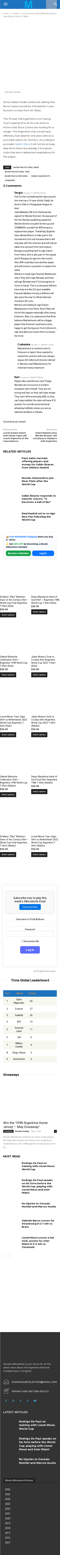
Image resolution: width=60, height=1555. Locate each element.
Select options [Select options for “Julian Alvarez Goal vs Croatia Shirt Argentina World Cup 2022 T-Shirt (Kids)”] (39, 675)
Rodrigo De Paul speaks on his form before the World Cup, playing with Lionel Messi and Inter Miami (37, 1186)
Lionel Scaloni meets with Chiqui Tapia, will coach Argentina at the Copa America (15, 437)
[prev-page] (5, 1256)
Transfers (10, 180)
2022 (7, 1508)
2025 (7, 1494)
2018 (7, 1528)
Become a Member (18, 553)
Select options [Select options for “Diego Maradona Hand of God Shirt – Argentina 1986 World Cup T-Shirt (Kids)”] (39, 612)
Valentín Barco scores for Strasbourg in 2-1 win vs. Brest (38, 1223)
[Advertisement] (30, 54)
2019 (7, 1523)
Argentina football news (26, 167)
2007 (7, 1542)
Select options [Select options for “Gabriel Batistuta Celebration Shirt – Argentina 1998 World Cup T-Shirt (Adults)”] (8, 795)
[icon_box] (26, 1391)
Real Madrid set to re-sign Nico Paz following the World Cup (38, 516)
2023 (7, 1504)
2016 (7, 1537)
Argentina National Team (17, 172)
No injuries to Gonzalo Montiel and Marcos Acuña (39, 1205)
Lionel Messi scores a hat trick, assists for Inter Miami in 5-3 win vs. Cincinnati (38, 1242)
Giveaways (8, 1131)
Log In (43, 553)
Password (30, 929)
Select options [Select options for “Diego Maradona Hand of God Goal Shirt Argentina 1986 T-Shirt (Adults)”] (39, 792)
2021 (7, 1513)
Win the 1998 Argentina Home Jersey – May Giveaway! (25, 1125)
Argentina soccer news (16, 176)
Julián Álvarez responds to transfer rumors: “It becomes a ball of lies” (39, 499)
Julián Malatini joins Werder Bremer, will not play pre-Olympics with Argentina (45, 437)
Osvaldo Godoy (22, 1131)
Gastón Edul (22, 144)
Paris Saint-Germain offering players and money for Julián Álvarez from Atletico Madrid (38, 463)
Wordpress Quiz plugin (46, 971)
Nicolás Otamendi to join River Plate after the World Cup (38, 481)
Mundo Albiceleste (40, 176)
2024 (7, 1499)
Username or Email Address (30, 919)
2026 (7, 1489)
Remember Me (30, 941)
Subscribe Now (30, 907)
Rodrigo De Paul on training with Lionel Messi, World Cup (38, 1166)
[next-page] (10, 1256)
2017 (7, 1533)
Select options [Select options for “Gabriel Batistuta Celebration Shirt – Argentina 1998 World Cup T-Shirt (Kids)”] (8, 675)
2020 (7, 1518)
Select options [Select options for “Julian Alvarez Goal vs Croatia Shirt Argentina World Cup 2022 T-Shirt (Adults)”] (39, 735)
